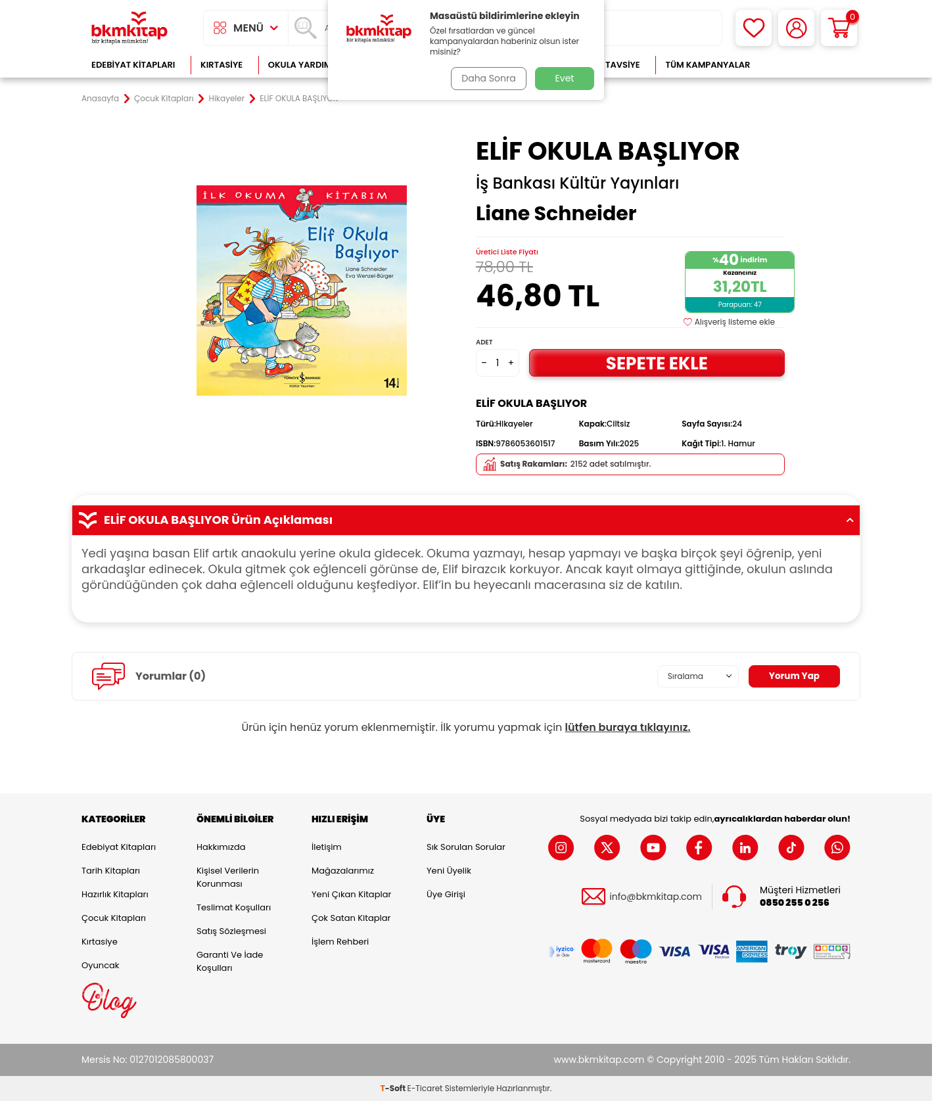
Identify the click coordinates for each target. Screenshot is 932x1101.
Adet (484, 342)
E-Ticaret (425, 1088)
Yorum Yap (793, 676)
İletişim (327, 847)
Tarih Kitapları (111, 870)
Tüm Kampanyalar (707, 64)
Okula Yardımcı (304, 64)
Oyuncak (101, 965)
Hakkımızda (221, 847)
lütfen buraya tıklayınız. (628, 727)
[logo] (129, 28)
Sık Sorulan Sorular (466, 847)
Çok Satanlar (808, 64)
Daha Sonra (488, 78)
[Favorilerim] (753, 28)
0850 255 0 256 (794, 903)
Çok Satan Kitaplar (351, 918)
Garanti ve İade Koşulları (230, 961)
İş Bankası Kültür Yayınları (577, 183)
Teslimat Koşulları (234, 907)
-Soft (394, 1088)
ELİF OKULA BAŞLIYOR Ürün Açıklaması (466, 519)
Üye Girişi (446, 894)
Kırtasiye (221, 64)
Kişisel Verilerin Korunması (228, 877)
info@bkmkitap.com (655, 897)
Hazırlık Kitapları (115, 894)
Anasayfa (100, 98)
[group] (301, 290)
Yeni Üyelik (449, 870)
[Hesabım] (796, 28)
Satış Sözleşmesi (231, 931)
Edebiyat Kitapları (133, 64)
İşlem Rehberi (340, 941)
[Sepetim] (839, 28)
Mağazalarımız (343, 870)
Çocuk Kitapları (164, 98)
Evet (564, 78)
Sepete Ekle (656, 362)
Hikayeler (227, 98)
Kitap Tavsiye (609, 64)
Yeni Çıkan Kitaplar (351, 894)
